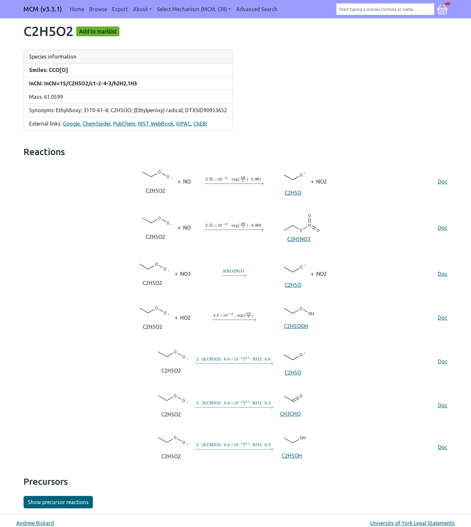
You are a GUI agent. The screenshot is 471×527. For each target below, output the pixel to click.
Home (77, 9)
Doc (442, 181)
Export (120, 9)
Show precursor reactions (58, 502)
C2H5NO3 (299, 227)
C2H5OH (292, 447)
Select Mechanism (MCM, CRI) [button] (192, 9)
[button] (442, 8)
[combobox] (386, 9)
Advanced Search (256, 9)
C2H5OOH (296, 317)
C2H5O (293, 181)
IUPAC (183, 124)
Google (71, 124)
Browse (98, 9)
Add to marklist (97, 31)
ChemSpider (96, 124)
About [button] (140, 9)
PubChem (124, 124)
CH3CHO (290, 405)
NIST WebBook (156, 124)
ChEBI (200, 124)
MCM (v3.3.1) (43, 9)
